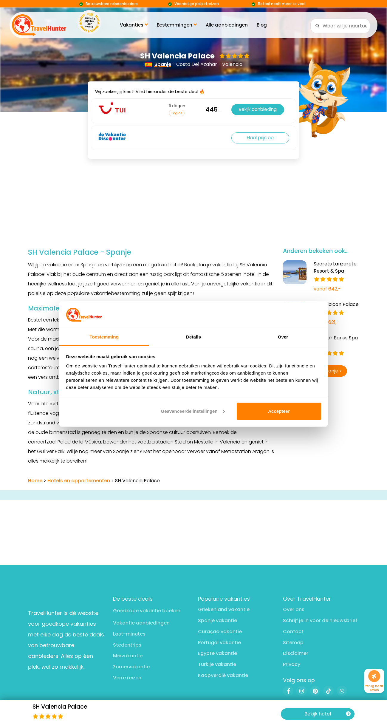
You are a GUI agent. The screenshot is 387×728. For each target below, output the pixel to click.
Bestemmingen (177, 25)
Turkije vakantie (217, 664)
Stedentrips (127, 645)
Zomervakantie (131, 666)
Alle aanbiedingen (227, 25)
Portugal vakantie (219, 642)
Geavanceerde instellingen (193, 411)
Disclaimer (295, 653)
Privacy (291, 664)
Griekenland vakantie (224, 609)
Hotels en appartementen (78, 480)
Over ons (293, 609)
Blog (262, 25)
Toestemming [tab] (104, 336)
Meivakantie (128, 655)
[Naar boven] (374, 676)
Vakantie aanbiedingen (141, 622)
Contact (293, 631)
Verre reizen (127, 677)
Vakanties (134, 25)
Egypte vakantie (217, 653)
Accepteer (279, 411)
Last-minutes (129, 633)
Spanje (158, 64)
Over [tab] (283, 336)
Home (35, 480)
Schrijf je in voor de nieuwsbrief (320, 620)
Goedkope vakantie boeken (146, 610)
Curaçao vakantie (220, 631)
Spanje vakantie (217, 620)
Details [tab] (193, 336)
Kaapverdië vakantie (223, 675)
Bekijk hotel (327, 714)
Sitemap (293, 642)
